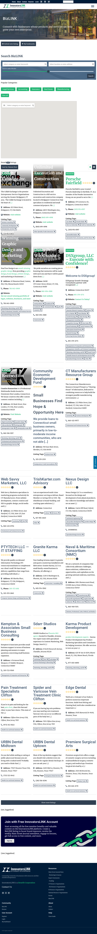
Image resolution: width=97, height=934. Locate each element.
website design (23, 274)
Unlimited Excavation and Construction (48, 173)
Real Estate (48, 89)
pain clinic (9, 707)
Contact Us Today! (82, 299)
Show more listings (48, 802)
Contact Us (7, 887)
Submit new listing (10, 44)
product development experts (77, 637)
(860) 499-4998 (47, 217)
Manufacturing (63, 89)
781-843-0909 (14, 289)
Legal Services (8, 89)
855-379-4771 (79, 295)
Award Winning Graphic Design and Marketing (12, 244)
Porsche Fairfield (74, 181)
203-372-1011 (14, 589)
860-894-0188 (46, 291)
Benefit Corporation (26, 883)
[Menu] (92, 6)
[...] (11, 203)
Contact (24, 2)
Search (90, 76)
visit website (15, 215)
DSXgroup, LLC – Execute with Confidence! (80, 259)
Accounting (22, 89)
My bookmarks (28, 44)
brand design (12, 274)
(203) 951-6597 (79, 209)
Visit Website (15, 414)
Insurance (36, 89)
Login (37, 2)
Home (14, 2)
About (19, 2)
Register (31, 2)
